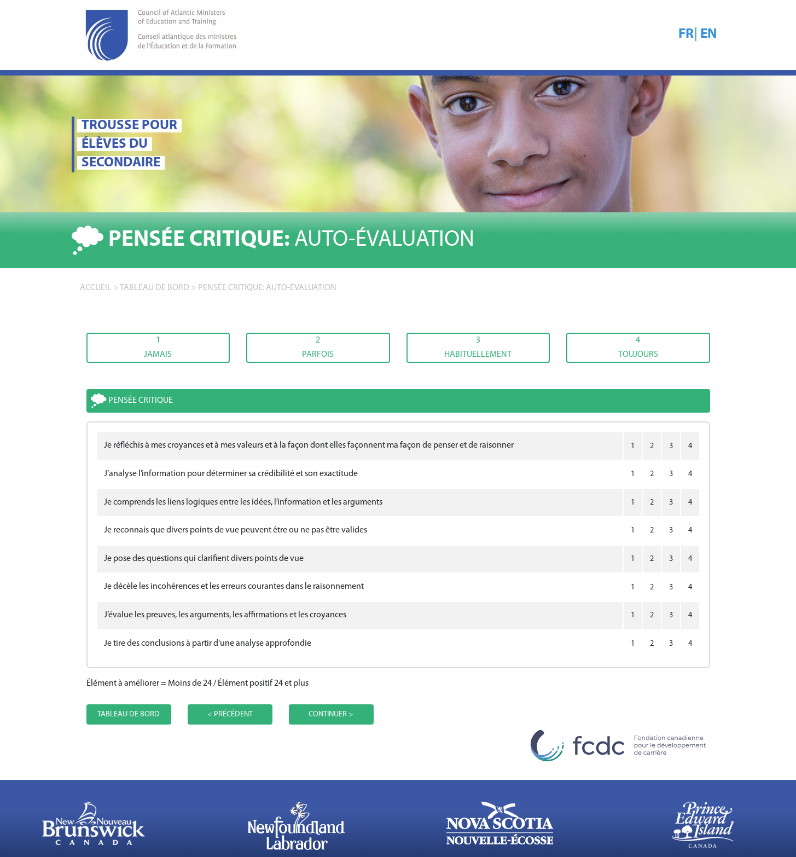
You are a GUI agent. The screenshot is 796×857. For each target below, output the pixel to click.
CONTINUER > (331, 714)
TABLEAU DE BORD (154, 287)
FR (686, 34)
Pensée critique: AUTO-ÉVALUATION (267, 287)
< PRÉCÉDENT (230, 714)
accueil (96, 287)
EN (708, 34)
